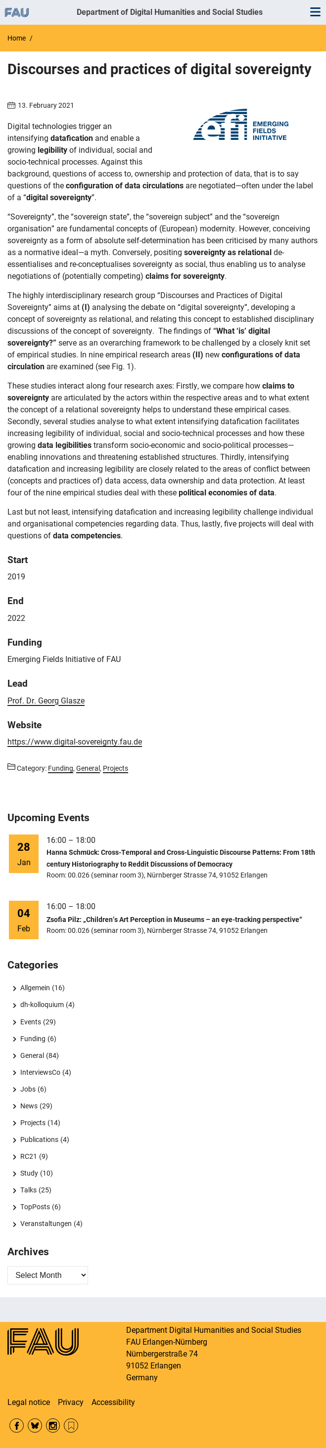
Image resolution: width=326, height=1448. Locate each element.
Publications (39, 1139)
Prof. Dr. (46, 700)
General (32, 1055)
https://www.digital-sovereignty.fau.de (74, 741)
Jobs (28, 1089)
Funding (33, 1039)
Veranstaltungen (46, 1224)
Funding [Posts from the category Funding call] (60, 768)
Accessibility (113, 1402)
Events (30, 1022)
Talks (28, 1190)
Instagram (53, 1425)
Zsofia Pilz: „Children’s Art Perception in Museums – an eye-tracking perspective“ (174, 919)
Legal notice (28, 1402)
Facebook (16, 1425)
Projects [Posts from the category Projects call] (115, 768)
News (29, 1106)
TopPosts (35, 1207)
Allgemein (35, 988)
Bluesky (35, 1425)
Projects (33, 1123)
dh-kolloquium (42, 1005)
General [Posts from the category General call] (88, 768)
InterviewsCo (40, 1072)
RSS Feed (71, 1425)
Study (29, 1173)
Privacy (71, 1402)
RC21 (28, 1156)
